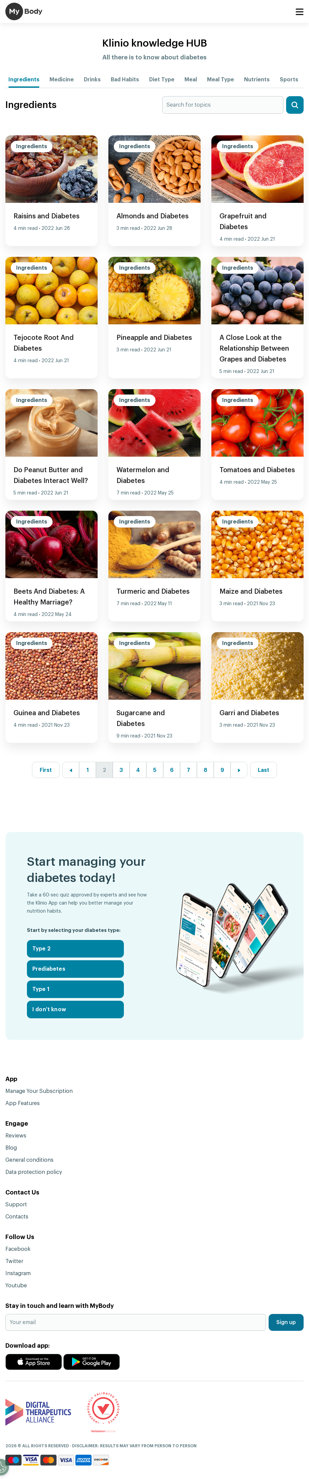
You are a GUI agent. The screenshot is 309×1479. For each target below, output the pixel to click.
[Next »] (239, 770)
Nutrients (257, 79)
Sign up (286, 1322)
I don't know (49, 1009)
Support (16, 1204)
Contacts (16, 1216)
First (46, 770)
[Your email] (135, 1322)
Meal (190, 79)
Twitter (14, 1261)
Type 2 (41, 948)
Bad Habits (125, 79)
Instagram (18, 1273)
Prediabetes (48, 969)
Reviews (15, 1135)
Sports (289, 79)
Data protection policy (33, 1172)
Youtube (16, 1285)
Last (263, 770)
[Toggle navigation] (299, 12)
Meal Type (220, 79)
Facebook (18, 1249)
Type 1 (40, 989)
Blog (11, 1148)
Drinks (92, 79)
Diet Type (161, 79)
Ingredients (23, 79)
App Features (22, 1103)
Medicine (61, 79)
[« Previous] (71, 770)
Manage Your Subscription (39, 1091)
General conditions (29, 1160)
